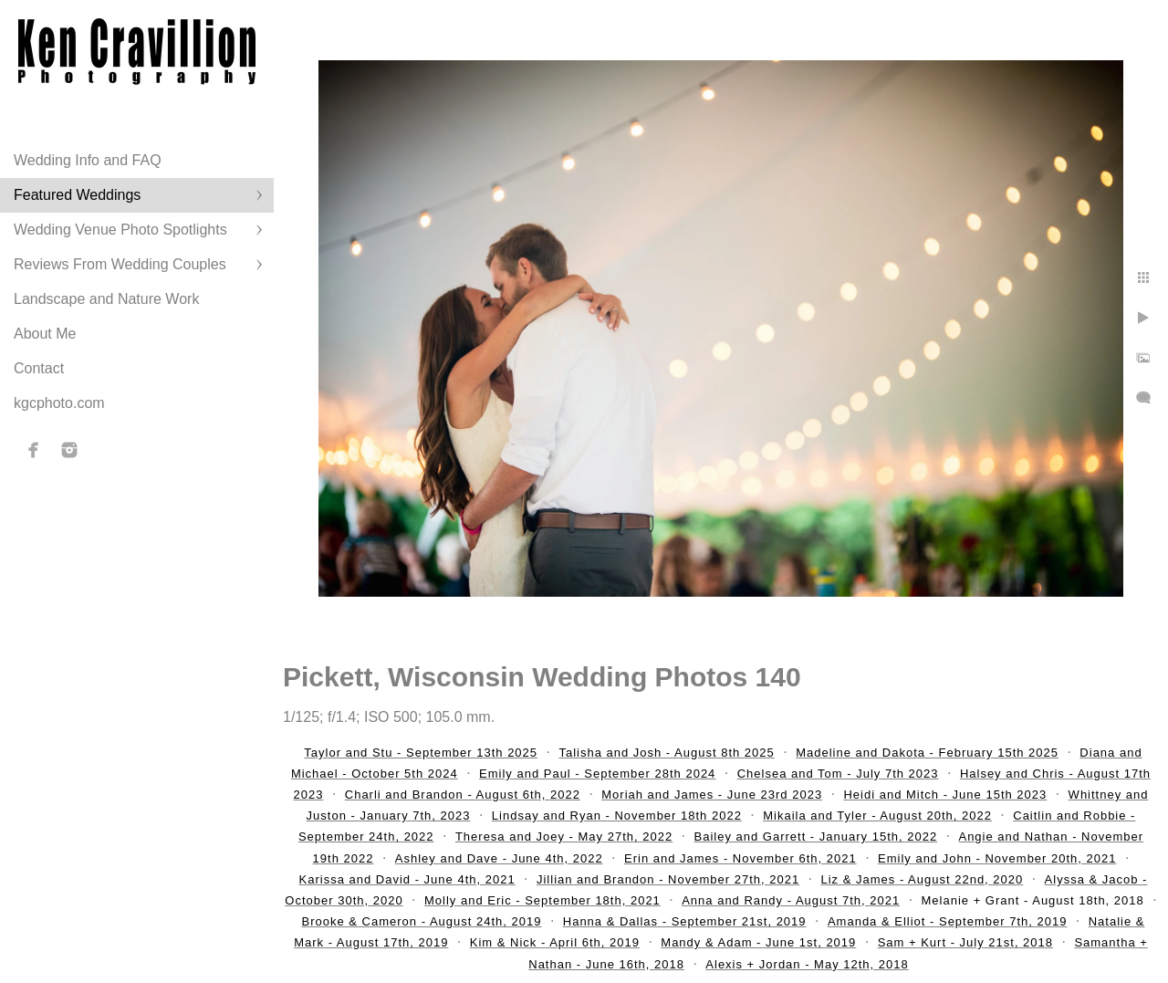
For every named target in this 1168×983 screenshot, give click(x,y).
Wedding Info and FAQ (88, 160)
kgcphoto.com (59, 403)
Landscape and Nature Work (106, 299)
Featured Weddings (77, 195)
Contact (39, 368)
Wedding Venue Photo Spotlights (120, 229)
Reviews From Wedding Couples (120, 264)
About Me (45, 333)
